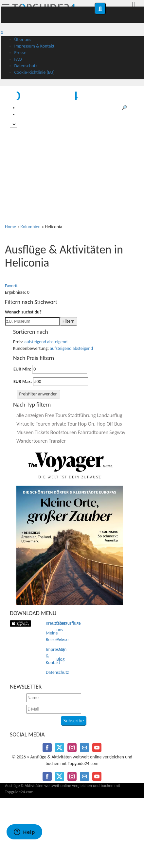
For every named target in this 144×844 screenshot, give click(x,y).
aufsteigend (35, 342)
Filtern (69, 321)
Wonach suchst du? (23, 312)
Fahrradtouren (93, 432)
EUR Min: (22, 369)
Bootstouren (63, 432)
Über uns (22, 39)
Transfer (57, 441)
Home (10, 227)
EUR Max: (22, 381)
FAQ (18, 59)
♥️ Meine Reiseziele (121, 114)
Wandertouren (31, 441)
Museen (25, 432)
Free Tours (56, 415)
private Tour (64, 424)
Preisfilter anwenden (38, 394)
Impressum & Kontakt (34, 46)
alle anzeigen (30, 415)
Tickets (42, 432)
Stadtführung (82, 415)
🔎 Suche (130, 108)
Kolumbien (31, 227)
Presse (20, 52)
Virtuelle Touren (33, 424)
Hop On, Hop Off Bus (100, 424)
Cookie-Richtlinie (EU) (34, 72)
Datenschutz (25, 66)
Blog (61, 659)
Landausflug (109, 415)
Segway (117, 432)
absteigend (57, 342)
